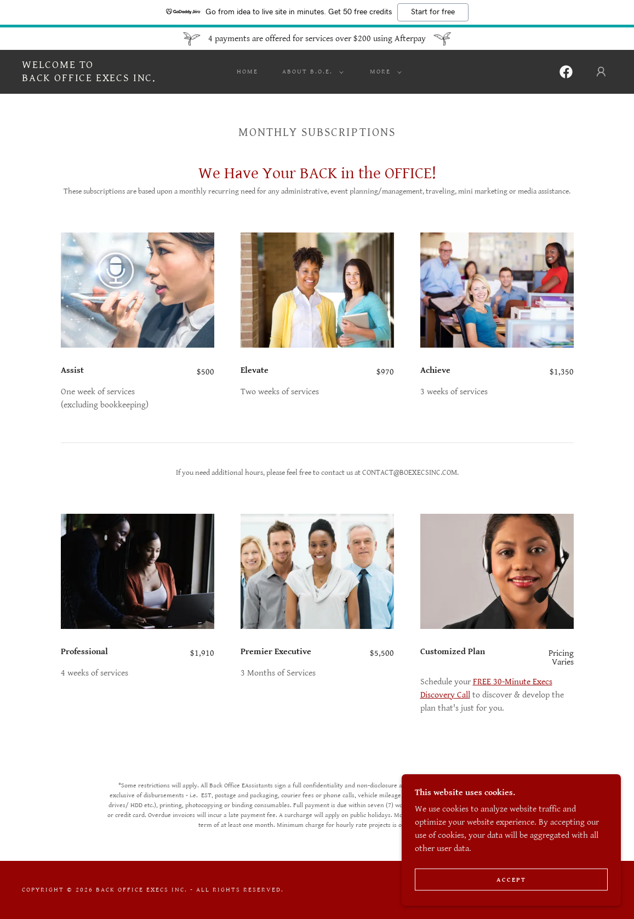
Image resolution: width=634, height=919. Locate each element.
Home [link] (247, 71)
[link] (89, 78)
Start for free (433, 12)
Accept (511, 879)
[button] (311, 71)
